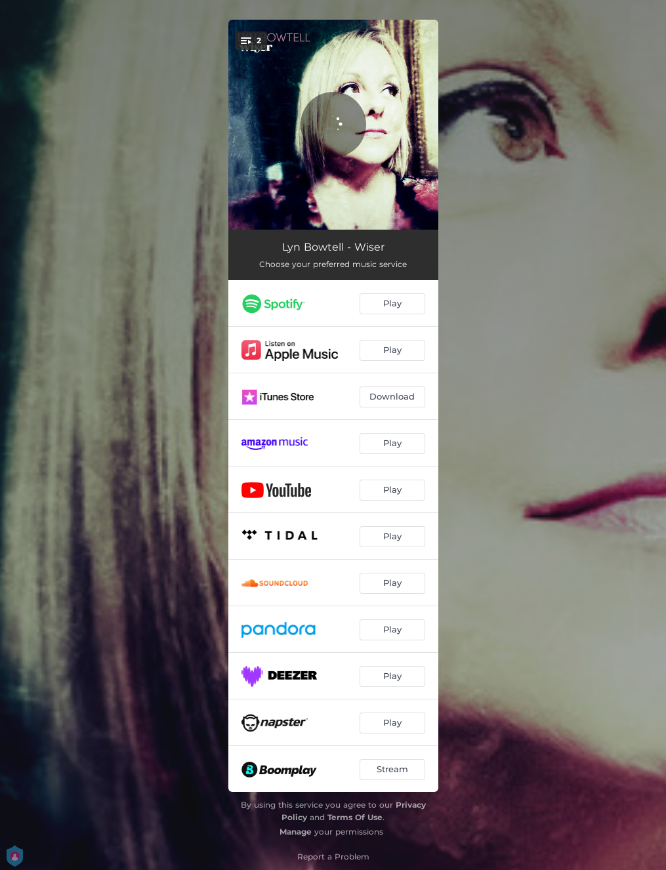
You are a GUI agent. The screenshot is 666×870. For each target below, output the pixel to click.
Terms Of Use (355, 817)
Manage (296, 832)
